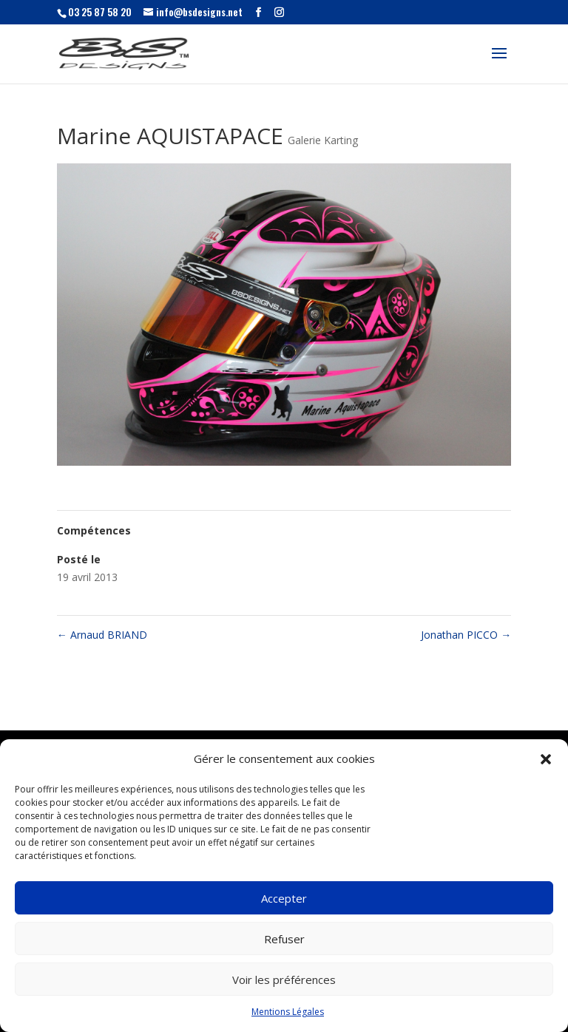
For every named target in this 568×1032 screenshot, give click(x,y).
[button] (545, 759)
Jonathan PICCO (466, 635)
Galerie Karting (323, 140)
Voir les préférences (284, 979)
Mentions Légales (287, 1011)
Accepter (284, 898)
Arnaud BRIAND (102, 635)
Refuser (284, 938)
